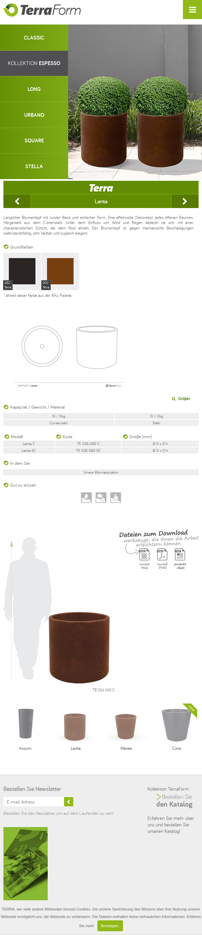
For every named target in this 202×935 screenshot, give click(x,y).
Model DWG (162, 563)
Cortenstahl (59, 423)
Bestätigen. (110, 926)
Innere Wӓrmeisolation (101, 472)
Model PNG (144, 563)
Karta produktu (180, 563)
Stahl (156, 423)
